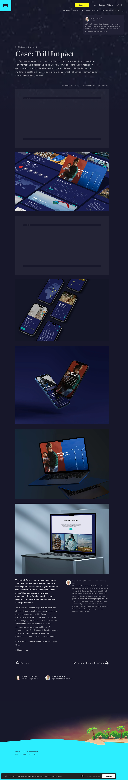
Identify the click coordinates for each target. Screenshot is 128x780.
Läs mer (105, 31)
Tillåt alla (108, 776)
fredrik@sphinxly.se (65, 679)
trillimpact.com (22, 650)
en (122, 5)
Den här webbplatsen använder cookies (23, 776)
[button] (85, 25)
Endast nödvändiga (93, 776)
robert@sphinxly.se (31, 679)
